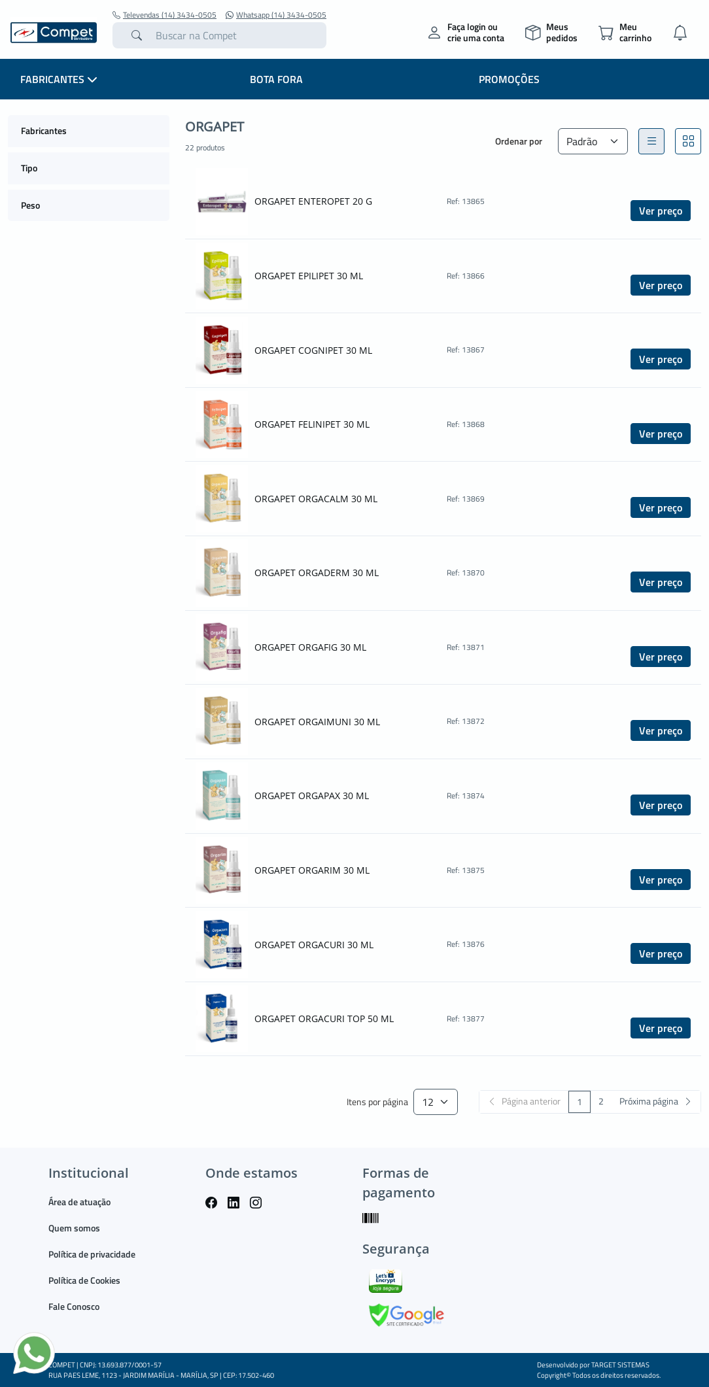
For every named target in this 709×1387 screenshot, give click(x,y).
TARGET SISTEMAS (620, 1365)
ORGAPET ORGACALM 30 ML (315, 498)
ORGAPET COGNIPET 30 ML (313, 350)
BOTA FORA (276, 79)
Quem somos (74, 1228)
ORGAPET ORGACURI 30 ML (313, 944)
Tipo (29, 168)
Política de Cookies (84, 1280)
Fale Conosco (73, 1306)
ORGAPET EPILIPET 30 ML (308, 275)
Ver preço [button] (660, 210)
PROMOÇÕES (509, 79)
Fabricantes (44, 130)
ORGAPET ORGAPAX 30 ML (311, 795)
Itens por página (377, 1102)
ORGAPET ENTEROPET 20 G (313, 201)
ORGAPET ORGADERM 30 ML (316, 572)
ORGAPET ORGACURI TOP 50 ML (324, 1018)
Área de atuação (79, 1201)
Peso (30, 205)
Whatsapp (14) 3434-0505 (276, 15)
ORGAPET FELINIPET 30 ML (312, 424)
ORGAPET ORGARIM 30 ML (312, 870)
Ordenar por (518, 141)
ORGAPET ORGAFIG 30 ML (310, 647)
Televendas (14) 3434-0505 (164, 15)
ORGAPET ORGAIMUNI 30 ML (317, 721)
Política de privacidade (91, 1254)
